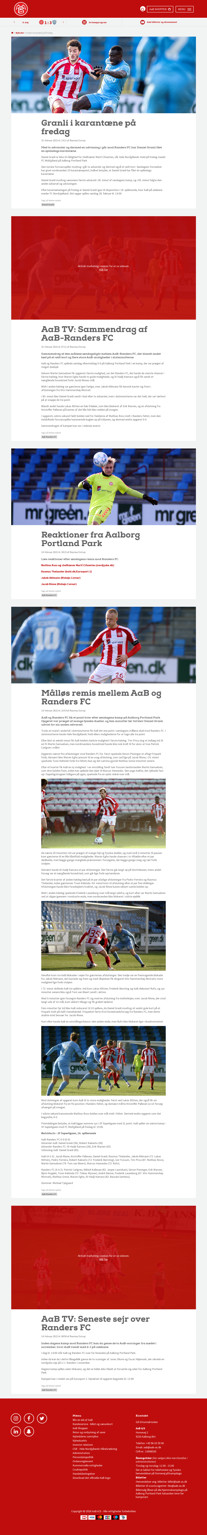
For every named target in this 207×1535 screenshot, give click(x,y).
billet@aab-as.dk (177, 1481)
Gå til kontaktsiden (147, 1422)
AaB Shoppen (80, 1428)
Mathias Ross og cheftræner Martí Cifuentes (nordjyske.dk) (77, 565)
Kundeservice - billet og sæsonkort (93, 1424)
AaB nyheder (83, 1416)
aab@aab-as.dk (152, 1447)
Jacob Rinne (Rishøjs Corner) (59, 584)
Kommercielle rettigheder (87, 1465)
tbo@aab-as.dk (176, 1486)
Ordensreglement (83, 1461)
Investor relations (83, 1444)
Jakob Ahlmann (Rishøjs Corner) (60, 577)
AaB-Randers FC (49, 437)
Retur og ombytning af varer (89, 1432)
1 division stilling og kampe (154, 1416)
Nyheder (20, 32)
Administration (81, 1453)
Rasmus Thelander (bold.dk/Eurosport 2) (66, 571)
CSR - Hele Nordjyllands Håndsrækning (95, 1449)
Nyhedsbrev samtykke (85, 1436)
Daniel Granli (48, 204)
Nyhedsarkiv (80, 1440)
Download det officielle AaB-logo (92, 1478)
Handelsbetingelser (84, 1473)
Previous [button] (63, 22)
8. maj (25, 22)
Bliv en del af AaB (83, 1420)
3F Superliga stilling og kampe (150, 1416)
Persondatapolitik (83, 1457)
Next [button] (14, 22)
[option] (38, 22)
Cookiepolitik (80, 1469)
